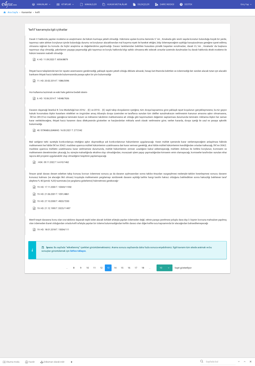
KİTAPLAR (65, 4)
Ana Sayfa (11, 12)
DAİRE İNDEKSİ (164, 4)
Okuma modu (11, 362)
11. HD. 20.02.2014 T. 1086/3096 (51, 80)
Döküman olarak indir (52, 362)
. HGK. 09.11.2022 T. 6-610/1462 (51, 162)
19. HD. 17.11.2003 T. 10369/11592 (52, 187)
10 (87, 267)
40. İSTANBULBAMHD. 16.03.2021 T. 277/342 (57, 130)
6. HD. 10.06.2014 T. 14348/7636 (51, 98)
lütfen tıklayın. (78, 251)
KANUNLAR (41, 4)
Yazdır (30, 362)
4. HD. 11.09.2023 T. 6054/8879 (50, 59)
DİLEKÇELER (141, 4)
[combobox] (164, 267)
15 (122, 267)
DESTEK (186, 4)
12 (101, 267)
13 (108, 267)
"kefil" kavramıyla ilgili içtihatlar (47, 29)
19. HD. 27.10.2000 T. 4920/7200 (51, 201)
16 (129, 267)
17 (136, 267)
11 (94, 267)
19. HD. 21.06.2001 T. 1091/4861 (51, 194)
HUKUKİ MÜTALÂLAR (114, 4)
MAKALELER (88, 4)
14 (115, 267)
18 (142, 267)
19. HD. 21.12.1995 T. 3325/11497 (51, 208)
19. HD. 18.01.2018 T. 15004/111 (51, 229)
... (67, 267)
